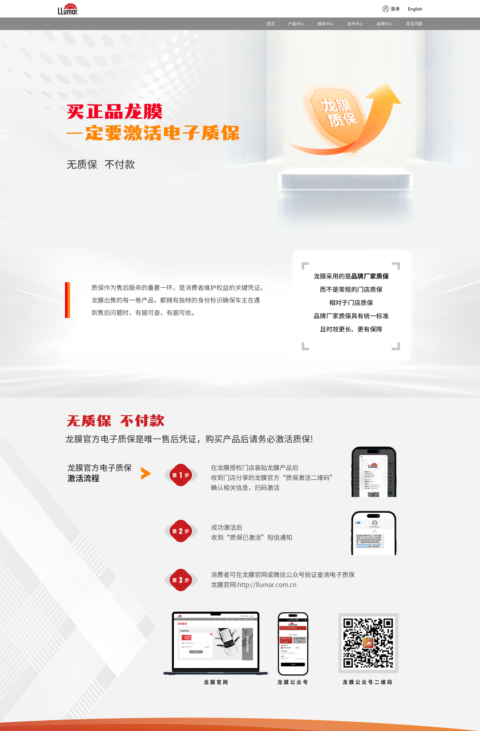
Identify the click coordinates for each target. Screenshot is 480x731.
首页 (271, 24)
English (415, 8)
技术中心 (355, 24)
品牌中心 (385, 24)
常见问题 (414, 24)
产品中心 (296, 24)
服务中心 (326, 24)
